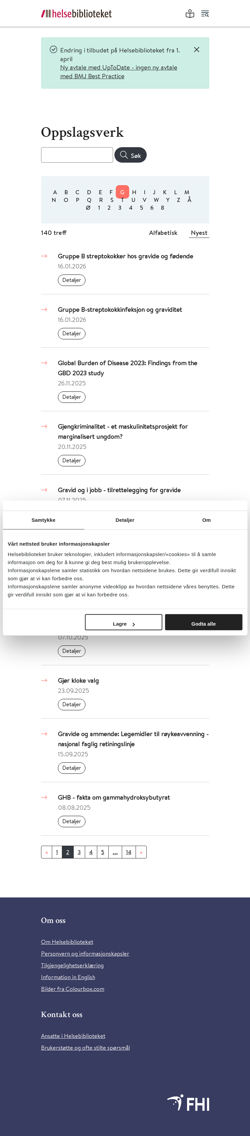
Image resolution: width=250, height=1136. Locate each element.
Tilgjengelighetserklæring (72, 965)
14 (129, 852)
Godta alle (203, 624)
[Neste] (141, 852)
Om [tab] (206, 519)
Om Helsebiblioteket (67, 941)
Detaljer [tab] (125, 519)
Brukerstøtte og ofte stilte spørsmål (85, 1047)
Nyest (199, 232)
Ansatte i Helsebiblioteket (73, 1036)
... (115, 852)
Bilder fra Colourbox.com (72, 989)
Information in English (68, 977)
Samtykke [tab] (44, 519)
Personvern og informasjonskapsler (85, 953)
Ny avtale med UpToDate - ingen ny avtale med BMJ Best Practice (118, 71)
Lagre (124, 624)
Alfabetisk (163, 232)
